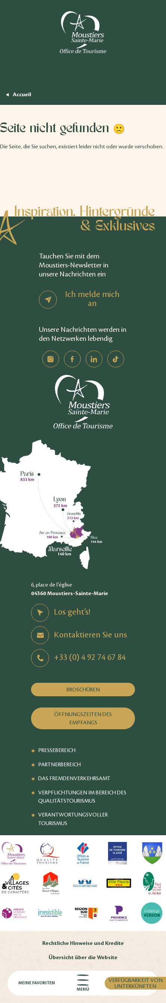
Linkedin (94, 359)
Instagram (50, 359)
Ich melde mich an (92, 299)
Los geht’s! (72, 611)
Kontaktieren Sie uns (90, 634)
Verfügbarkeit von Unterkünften (135, 983)
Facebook (72, 359)
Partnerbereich (59, 764)
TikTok (115, 359)
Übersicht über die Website (83, 957)
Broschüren (83, 689)
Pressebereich (57, 750)
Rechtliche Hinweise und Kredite (83, 943)
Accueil (22, 94)
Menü (82, 983)
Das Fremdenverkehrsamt (74, 778)
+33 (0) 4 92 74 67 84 (90, 657)
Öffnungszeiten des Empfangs (83, 718)
